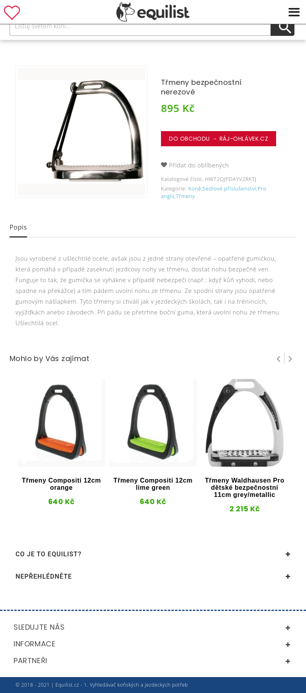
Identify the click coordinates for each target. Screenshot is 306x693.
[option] (81, 132)
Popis (18, 227)
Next (290, 358)
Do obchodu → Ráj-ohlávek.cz (218, 139)
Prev (278, 358)
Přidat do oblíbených (199, 165)
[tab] (18, 228)
